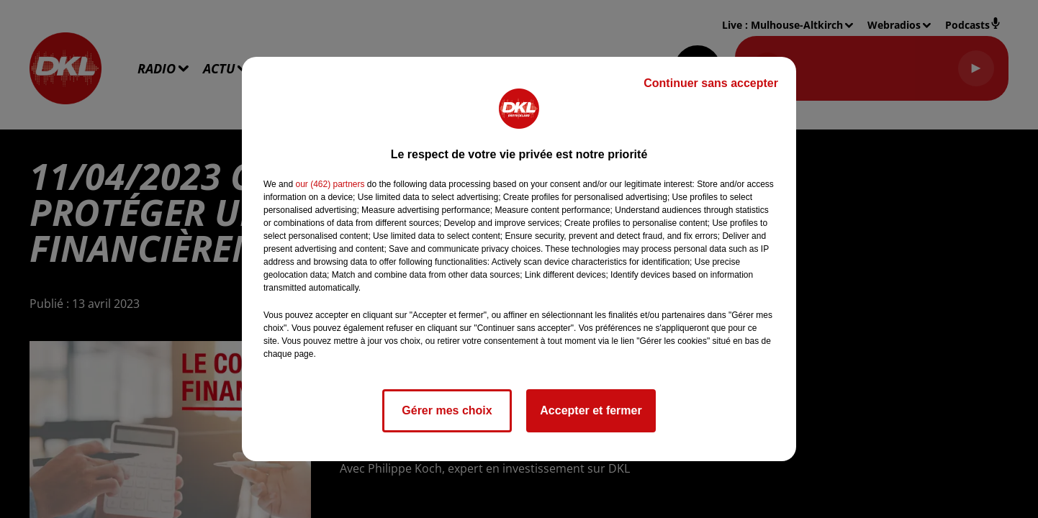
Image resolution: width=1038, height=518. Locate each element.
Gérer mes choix (447, 410)
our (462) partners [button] (329, 184)
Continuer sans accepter (711, 83)
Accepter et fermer (590, 410)
